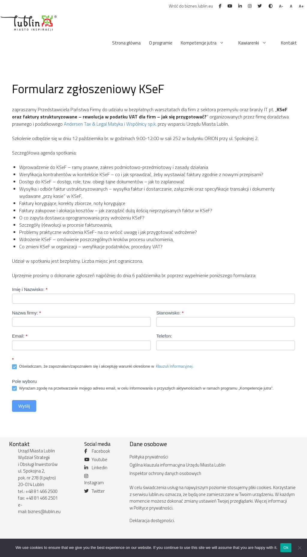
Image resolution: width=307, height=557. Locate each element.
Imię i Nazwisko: (29, 289)
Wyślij (24, 406)
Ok (285, 547)
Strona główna (126, 42)
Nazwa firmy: (26, 312)
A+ (301, 6)
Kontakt (289, 42)
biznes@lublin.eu (44, 511)
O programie (160, 42)
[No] (300, 548)
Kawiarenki (255, 42)
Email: (20, 335)
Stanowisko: (169, 312)
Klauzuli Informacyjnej (173, 366)
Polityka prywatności (149, 456)
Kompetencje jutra (205, 42)
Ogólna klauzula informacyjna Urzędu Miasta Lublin (177, 464)
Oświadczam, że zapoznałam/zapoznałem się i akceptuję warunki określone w (102, 366)
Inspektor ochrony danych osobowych (165, 473)
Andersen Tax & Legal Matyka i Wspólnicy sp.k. (110, 123)
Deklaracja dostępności (152, 520)
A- (281, 6)
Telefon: (164, 335)
